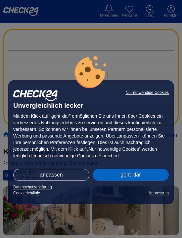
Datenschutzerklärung (32, 187)
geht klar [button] (130, 175)
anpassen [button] (51, 175)
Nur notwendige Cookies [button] (147, 92)
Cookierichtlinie (26, 193)
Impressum (159, 193)
